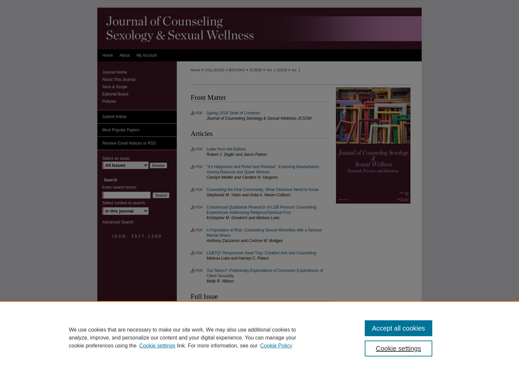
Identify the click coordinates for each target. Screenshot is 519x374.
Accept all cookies (398, 328)
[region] (259, 337)
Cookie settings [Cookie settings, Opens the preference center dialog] (398, 348)
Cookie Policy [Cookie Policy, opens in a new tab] (276, 345)
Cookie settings (157, 345)
